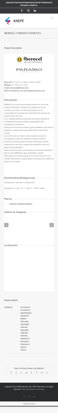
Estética (23, 318)
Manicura (23, 327)
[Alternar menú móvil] (52, 18)
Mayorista (24, 333)
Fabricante (24, 321)
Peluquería (24, 341)
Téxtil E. (23, 347)
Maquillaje (24, 330)
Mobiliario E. (25, 338)
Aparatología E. (26, 313)
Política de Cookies (28, 389)
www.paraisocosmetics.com (34, 90)
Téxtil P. (23, 350)
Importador (24, 324)
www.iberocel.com (16, 90)
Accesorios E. (25, 307)
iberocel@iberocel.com (19, 88)
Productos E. (25, 344)
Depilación (24, 316)
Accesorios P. (25, 310)
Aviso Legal (40, 389)
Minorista (23, 335)
